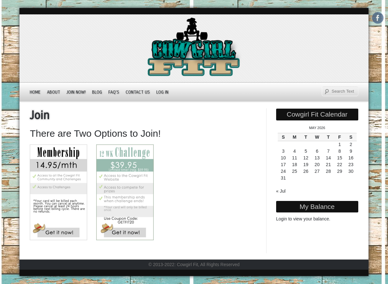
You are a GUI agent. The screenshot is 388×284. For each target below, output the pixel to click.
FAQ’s (113, 92)
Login (281, 218)
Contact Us (138, 92)
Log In (162, 92)
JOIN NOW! (76, 92)
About (53, 92)
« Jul (281, 191)
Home (35, 92)
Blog (97, 92)
